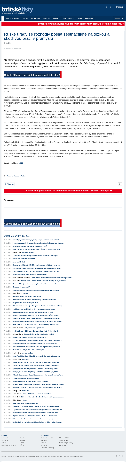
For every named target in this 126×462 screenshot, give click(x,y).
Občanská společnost (8, 445)
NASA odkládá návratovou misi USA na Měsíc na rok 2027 (33, 312)
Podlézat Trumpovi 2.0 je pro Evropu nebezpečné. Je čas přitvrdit (35, 331)
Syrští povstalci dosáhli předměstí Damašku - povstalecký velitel (35, 369)
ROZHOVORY (36, 19)
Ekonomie (4, 440)
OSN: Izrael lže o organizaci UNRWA (25, 403)
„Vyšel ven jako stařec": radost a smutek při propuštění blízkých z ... (36, 362)
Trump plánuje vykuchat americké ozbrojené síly (30, 274)
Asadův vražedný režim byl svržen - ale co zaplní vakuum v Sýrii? (35, 255)
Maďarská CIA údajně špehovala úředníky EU (28, 350)
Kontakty (44, 440)
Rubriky (56, 19)
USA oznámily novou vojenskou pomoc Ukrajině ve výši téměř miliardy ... (38, 306)
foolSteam (25, 359)
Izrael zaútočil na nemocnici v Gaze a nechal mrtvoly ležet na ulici (35, 325)
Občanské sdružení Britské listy (25, 456)
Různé (22, 445)
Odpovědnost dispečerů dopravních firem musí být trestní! (51, 278)
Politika (22, 440)
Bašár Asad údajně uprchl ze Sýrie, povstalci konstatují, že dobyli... (36, 356)
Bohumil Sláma (18, 334)
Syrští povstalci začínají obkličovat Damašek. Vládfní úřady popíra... (36, 365)
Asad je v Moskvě (19, 262)
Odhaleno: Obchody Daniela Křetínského (27, 296)
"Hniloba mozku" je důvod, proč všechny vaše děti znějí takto (34, 300)
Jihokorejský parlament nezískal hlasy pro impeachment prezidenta (36, 347)
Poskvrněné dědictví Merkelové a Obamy (27, 378)
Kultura (3, 443)
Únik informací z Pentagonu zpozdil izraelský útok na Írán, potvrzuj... (37, 315)
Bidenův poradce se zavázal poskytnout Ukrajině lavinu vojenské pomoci (38, 384)
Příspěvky (89, 19)
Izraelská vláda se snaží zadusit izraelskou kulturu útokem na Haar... (36, 271)
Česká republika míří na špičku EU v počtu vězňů (30, 246)
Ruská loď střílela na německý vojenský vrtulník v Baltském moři (35, 413)
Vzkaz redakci (64, 440)
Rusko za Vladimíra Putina (16, 176)
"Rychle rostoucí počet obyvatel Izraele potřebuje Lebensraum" (35, 416)
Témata (46, 19)
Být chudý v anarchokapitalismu (24, 259)
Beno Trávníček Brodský (21, 278)
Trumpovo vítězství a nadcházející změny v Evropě (30, 381)
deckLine (25, 391)
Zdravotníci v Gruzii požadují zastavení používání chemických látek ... (37, 318)
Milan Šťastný (17, 293)
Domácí (22, 438)
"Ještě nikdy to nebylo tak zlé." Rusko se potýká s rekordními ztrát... (37, 406)
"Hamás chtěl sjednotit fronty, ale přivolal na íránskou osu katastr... (36, 284)
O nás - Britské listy (47, 438)
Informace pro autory (66, 443)
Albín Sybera (17, 394)
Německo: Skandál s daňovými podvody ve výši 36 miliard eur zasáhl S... (38, 321)
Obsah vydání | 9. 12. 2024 (17, 236)
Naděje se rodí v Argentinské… (35, 328)
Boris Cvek (16, 281)
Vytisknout (9, 184)
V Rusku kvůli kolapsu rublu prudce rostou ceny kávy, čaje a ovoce (36, 419)
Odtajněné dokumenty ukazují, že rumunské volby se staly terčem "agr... (38, 375)
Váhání (25, 293)
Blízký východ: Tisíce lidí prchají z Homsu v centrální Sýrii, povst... (36, 372)
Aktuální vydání (13, 19)
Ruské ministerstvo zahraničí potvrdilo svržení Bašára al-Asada (35, 343)
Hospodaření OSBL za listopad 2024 (25, 303)
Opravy (43, 443)
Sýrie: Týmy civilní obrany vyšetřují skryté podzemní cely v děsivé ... (37, 240)
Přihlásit (118, 7)
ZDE (21, 163)
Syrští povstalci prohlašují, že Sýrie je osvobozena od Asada (34, 309)
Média (22, 443)
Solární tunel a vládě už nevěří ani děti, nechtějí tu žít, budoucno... (44, 281)
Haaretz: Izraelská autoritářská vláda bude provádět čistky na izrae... (36, 265)
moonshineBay (27, 353)
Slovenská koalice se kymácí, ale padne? (37, 394)
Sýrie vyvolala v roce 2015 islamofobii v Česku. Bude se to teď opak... (37, 249)
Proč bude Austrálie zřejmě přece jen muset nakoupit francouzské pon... (38, 340)
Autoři (79, 19)
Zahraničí (4, 438)
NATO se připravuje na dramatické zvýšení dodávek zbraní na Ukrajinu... (38, 387)
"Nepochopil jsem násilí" (21, 287)
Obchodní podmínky (47, 448)
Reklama (44, 445)
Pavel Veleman (18, 328)
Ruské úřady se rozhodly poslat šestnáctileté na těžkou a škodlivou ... (37, 422)
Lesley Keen (17, 252)
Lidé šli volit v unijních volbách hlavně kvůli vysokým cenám (42, 397)
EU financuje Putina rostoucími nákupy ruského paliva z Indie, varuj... (37, 268)
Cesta (25, 400)
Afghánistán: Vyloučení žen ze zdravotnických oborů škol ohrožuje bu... (38, 409)
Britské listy (18, 10)
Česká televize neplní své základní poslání (39, 334)
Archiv (26, 19)
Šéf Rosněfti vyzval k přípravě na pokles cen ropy (30, 337)
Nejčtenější (68, 19)
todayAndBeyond (28, 252)
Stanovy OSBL (64, 438)
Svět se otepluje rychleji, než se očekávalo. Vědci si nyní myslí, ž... (36, 290)
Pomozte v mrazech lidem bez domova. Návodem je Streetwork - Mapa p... (38, 243)
